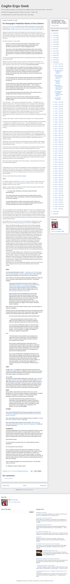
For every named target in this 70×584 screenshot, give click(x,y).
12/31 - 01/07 (58, 64)
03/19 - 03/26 (58, 184)
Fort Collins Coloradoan (25, 181)
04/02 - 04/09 (58, 180)
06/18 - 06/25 (58, 155)
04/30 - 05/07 (58, 171)
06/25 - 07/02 (58, 153)
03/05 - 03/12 (58, 188)
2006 (54, 62)
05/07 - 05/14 (58, 168)
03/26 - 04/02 (58, 182)
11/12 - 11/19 (58, 111)
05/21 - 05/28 (58, 164)
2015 (54, 42)
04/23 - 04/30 (58, 173)
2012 (54, 48)
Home (24, 485)
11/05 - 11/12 (58, 113)
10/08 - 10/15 (58, 122)
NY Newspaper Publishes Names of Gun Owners (58, 93)
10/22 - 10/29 (58, 117)
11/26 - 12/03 (58, 106)
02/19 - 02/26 (58, 193)
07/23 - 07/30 (58, 144)
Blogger (51, 580)
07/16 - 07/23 (58, 146)
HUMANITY (39, 537)
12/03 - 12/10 (58, 104)
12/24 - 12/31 (58, 66)
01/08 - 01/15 (58, 206)
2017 (54, 37)
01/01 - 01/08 (58, 208)
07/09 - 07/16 (58, 148)
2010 (54, 53)
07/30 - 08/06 (58, 142)
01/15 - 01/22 (58, 204)
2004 (54, 213)
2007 (54, 60)
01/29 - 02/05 (58, 200)
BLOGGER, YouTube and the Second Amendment (48, 544)
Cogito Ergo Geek (15, 6)
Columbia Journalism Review (17, 221)
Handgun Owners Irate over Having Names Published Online (25, 29)
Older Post (43, 485)
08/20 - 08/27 (58, 135)
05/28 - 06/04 (58, 162)
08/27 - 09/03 (58, 133)
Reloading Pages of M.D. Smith (50, 550)
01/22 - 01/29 (58, 202)
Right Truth (13, 369)
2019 (54, 33)
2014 (54, 44)
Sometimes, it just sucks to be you (44, 518)
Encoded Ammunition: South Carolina (46, 565)
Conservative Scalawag (57, 98)
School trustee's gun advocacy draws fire (58, 77)
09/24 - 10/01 (58, 124)
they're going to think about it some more (19, 290)
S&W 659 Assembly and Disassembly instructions (48, 558)
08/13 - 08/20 (58, 137)
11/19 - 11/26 (58, 108)
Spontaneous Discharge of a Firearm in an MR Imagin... (58, 87)
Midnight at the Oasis (41, 512)
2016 (54, 39)
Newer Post (6, 485)
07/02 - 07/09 (58, 151)
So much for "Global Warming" (57, 82)
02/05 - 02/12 (58, 197)
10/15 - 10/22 (58, 120)
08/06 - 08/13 (58, 140)
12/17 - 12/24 (58, 68)
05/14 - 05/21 (58, 166)
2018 (54, 35)
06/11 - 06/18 (58, 157)
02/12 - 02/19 (58, 195)
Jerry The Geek (57, 229)
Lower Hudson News (9, 26)
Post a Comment (9, 478)
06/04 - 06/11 (58, 160)
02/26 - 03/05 (58, 191)
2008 (54, 57)
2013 (54, 46)
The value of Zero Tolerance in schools (58, 72)
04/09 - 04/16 (58, 177)
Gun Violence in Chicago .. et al (43, 531)
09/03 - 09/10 (58, 131)
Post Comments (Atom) (27, 489)
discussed (33, 391)
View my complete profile (57, 231)
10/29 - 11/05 (58, 115)
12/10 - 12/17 (58, 102)
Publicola (8, 279)
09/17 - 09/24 (58, 126)
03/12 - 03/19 (58, 186)
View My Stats (55, 25)
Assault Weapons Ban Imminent (43, 524)
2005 (54, 211)
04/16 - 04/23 (58, 175)
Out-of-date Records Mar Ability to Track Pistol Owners (22, 27)
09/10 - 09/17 (58, 128)
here (26, 61)
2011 (54, 51)
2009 (54, 55)
